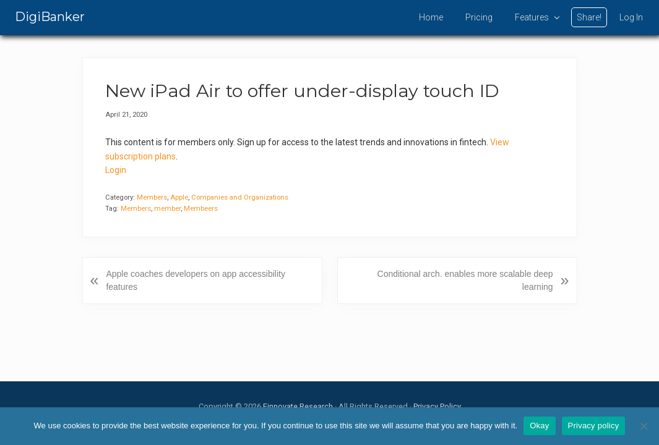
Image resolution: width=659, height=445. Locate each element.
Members (152, 197)
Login (115, 170)
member (167, 209)
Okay (539, 425)
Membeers (201, 209)
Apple (179, 197)
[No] (643, 426)
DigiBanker (50, 16)
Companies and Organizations (239, 197)
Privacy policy (593, 425)
